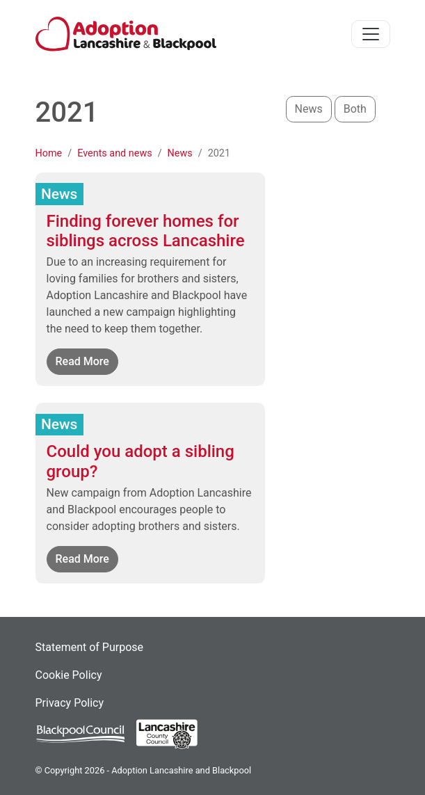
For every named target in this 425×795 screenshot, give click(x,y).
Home (49, 153)
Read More (87, 360)
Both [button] (355, 108)
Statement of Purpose (89, 647)
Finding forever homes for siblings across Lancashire (146, 231)
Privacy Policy (69, 702)
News (180, 153)
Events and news (114, 153)
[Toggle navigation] (370, 34)
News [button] (309, 108)
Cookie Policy (68, 675)
